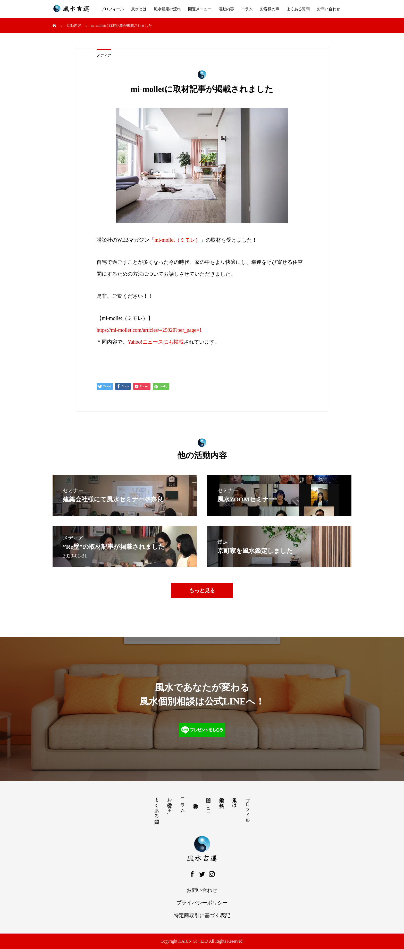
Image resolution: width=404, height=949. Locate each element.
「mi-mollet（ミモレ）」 (177, 240)
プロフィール (112, 9)
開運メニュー (199, 9)
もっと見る (202, 590)
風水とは (139, 9)
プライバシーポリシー (202, 903)
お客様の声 (269, 9)
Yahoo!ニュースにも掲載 (156, 342)
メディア (104, 55)
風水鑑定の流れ (167, 9)
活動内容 (226, 9)
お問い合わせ (328, 9)
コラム (247, 9)
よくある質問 (298, 9)
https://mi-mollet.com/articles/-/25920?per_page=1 (149, 330)
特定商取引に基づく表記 (202, 915)
